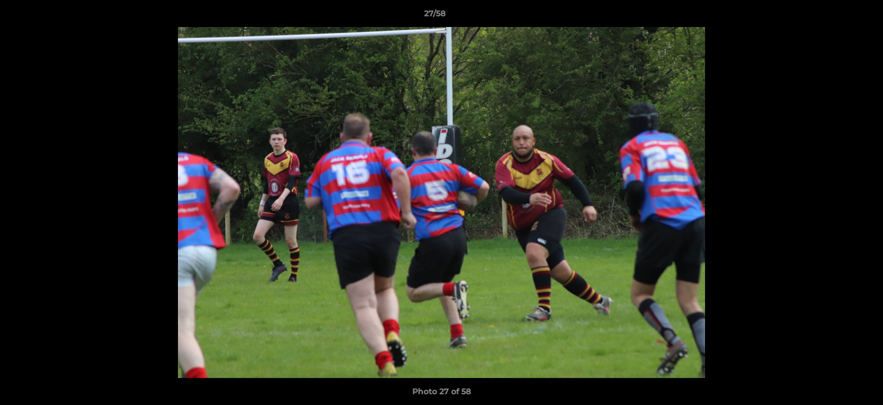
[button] (835, 16)
